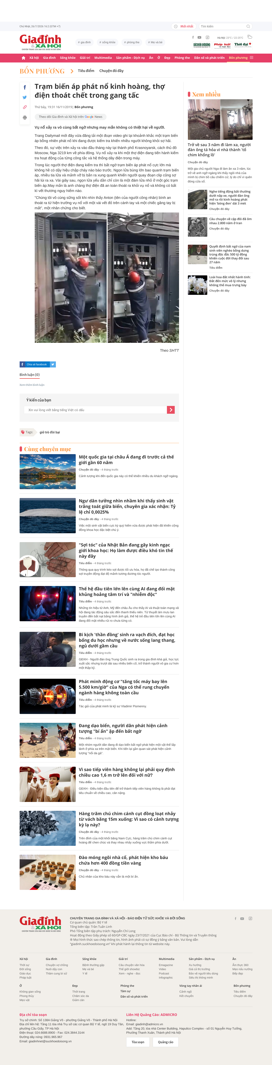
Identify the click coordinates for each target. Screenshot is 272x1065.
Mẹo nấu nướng (243, 969)
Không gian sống (30, 991)
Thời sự (24, 965)
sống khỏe (108, 42)
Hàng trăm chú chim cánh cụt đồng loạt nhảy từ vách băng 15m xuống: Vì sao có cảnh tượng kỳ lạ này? (129, 819)
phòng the (133, 42)
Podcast (164, 973)
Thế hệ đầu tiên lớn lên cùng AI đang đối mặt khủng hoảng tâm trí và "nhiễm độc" (127, 591)
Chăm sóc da (80, 996)
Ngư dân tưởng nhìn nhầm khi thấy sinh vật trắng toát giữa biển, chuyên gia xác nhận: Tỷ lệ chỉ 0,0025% (127, 506)
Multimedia (103, 58)
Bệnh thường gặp (93, 965)
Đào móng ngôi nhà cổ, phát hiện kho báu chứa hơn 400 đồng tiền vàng (123, 860)
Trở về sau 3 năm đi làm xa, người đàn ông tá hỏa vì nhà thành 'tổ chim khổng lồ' (219, 150)
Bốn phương (238, 58)
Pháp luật (25, 977)
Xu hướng (195, 965)
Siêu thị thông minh (201, 977)
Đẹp (167, 58)
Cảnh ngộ (185, 991)
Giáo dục (25, 973)
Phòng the (182, 58)
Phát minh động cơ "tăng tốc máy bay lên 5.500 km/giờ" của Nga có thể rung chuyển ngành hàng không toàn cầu (124, 687)
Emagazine (166, 965)
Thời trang (78, 991)
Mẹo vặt (25, 1000)
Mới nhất (183, 26)
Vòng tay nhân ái (190, 985)
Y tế (84, 973)
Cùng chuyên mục (47, 449)
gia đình (86, 42)
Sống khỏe (67, 58)
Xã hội (34, 58)
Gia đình (49, 58)
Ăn (151, 58)
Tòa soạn (138, 1042)
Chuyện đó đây (111, 71)
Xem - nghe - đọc (129, 973)
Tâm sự (125, 991)
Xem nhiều (206, 94)
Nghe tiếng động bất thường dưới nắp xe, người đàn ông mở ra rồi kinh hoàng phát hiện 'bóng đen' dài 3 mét (230, 198)
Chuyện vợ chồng (57, 965)
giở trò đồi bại (50, 432)
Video (162, 969)
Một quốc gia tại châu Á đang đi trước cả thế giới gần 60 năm (126, 459)
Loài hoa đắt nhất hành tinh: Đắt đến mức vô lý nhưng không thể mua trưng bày (230, 281)
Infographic (166, 977)
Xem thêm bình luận (32, 385)
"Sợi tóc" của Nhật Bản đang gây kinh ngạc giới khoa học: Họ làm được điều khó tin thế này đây (126, 550)
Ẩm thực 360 (240, 965)
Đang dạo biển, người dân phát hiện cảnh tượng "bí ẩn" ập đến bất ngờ (123, 728)
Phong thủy (27, 996)
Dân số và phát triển (209, 58)
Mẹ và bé (156, 42)
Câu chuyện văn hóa (131, 965)
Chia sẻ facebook (37, 364)
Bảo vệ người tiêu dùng (203, 973)
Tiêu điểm (86, 71)
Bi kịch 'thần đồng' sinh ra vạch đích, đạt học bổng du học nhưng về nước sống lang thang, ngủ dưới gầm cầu (127, 640)
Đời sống (25, 969)
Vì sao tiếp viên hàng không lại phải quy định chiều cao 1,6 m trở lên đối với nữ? (127, 772)
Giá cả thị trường (199, 969)
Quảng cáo (165, 1042)
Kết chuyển (186, 996)
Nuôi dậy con (54, 969)
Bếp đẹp (238, 973)
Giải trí (85, 58)
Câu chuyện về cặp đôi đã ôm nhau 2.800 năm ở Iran (230, 221)
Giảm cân (78, 1000)
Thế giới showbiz (129, 969)
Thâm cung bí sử (56, 973)
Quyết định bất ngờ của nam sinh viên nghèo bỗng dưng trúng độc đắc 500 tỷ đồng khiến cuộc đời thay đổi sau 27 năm (230, 254)
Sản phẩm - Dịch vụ (130, 58)
